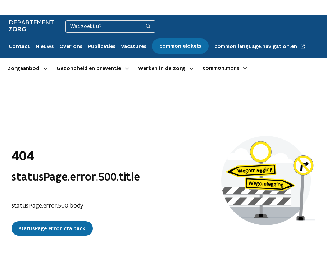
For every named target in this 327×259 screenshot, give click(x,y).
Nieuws (45, 46)
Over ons (70, 46)
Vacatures (133, 46)
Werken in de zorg (161, 68)
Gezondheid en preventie (88, 68)
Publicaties (101, 46)
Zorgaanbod (23, 68)
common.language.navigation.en (260, 46)
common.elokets (180, 46)
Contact (19, 46)
